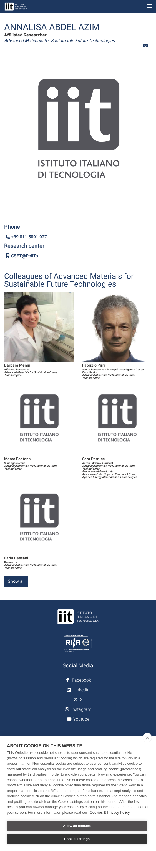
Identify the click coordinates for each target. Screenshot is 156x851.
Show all (16, 581)
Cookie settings (77, 839)
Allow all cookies (77, 826)
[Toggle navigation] (149, 6)
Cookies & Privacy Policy (110, 812)
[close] (147, 737)
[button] (145, 45)
